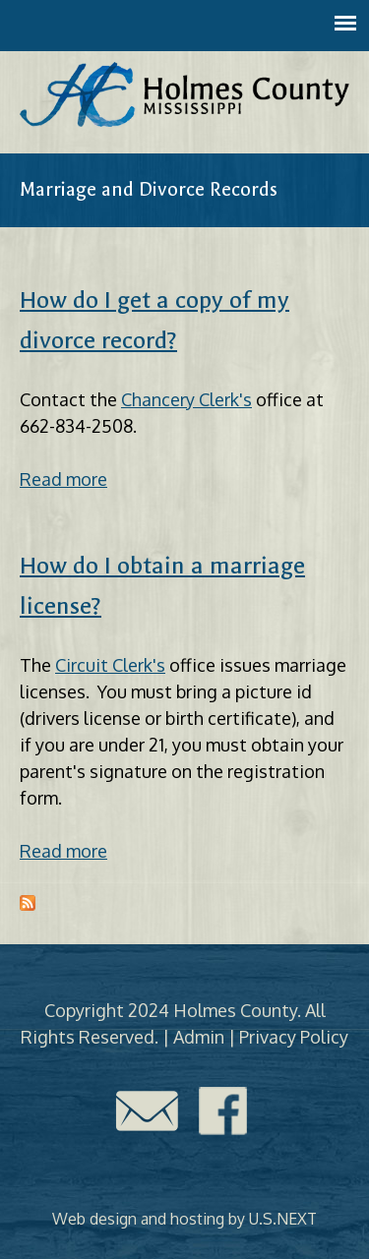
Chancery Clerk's (186, 399)
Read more (63, 479)
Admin (198, 1037)
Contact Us (146, 1111)
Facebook (223, 1111)
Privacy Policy (293, 1037)
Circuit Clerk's (110, 665)
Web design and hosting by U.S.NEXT (184, 1219)
